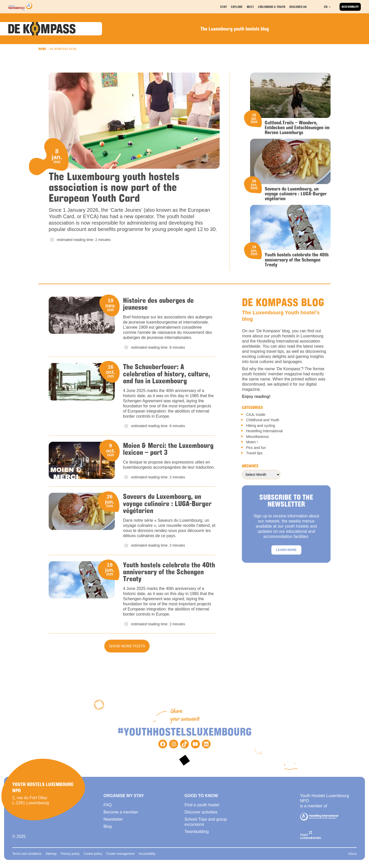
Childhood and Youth (262, 420)
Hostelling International (264, 431)
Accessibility (350, 6)
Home (42, 49)
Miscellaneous (257, 437)
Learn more (286, 550)
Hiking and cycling (260, 426)
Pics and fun (256, 448)
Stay (224, 6)
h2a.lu (352, 854)
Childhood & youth (271, 6)
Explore (237, 6)
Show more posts (127, 646)
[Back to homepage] (20, 7)
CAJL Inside (255, 415)
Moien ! (252, 442)
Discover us (298, 6)
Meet (251, 6)
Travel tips (254, 453)
